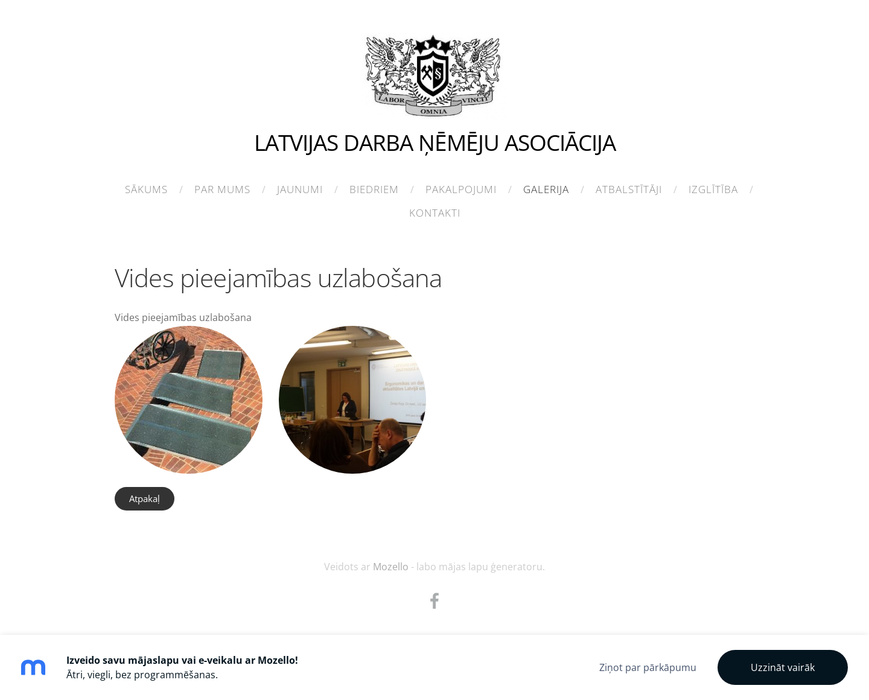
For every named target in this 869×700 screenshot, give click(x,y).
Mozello (391, 566)
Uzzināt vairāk (783, 667)
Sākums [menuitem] (146, 189)
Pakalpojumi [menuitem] (461, 189)
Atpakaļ (144, 498)
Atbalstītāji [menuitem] (629, 189)
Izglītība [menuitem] (713, 189)
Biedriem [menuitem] (374, 189)
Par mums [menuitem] (222, 189)
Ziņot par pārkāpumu (647, 667)
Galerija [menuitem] (546, 189)
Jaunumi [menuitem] (300, 189)
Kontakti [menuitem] (434, 213)
